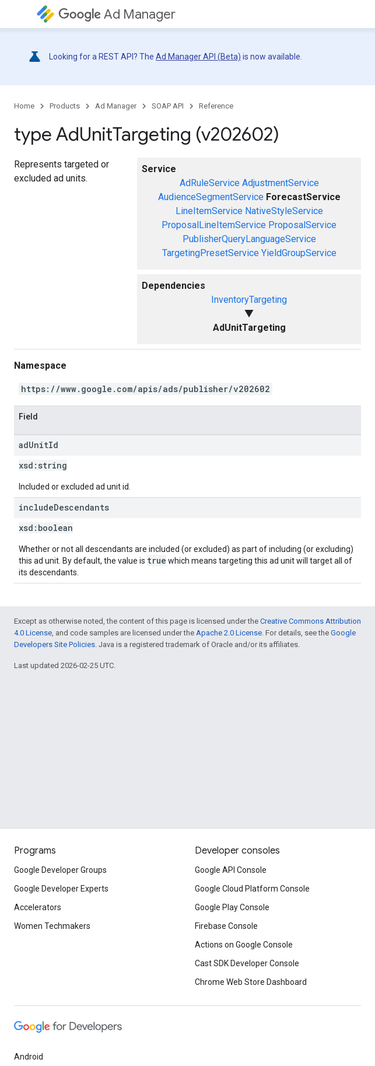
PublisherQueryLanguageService (249, 238)
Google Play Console (232, 907)
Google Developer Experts (61, 888)
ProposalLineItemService (214, 224)
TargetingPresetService (210, 252)
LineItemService (209, 210)
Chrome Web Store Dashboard (251, 982)
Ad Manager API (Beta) (198, 56)
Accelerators (37, 907)
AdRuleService (210, 182)
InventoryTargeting (249, 299)
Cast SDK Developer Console (247, 963)
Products (65, 106)
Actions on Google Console (244, 944)
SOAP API (168, 106)
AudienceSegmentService (211, 196)
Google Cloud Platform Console (252, 888)
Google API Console (231, 870)
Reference (216, 106)
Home (24, 106)
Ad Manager (117, 14)
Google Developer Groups (60, 870)
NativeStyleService (284, 210)
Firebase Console (226, 926)
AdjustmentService (280, 182)
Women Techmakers (52, 926)
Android (28, 1056)
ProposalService (302, 224)
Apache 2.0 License (229, 632)
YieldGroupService (299, 252)
